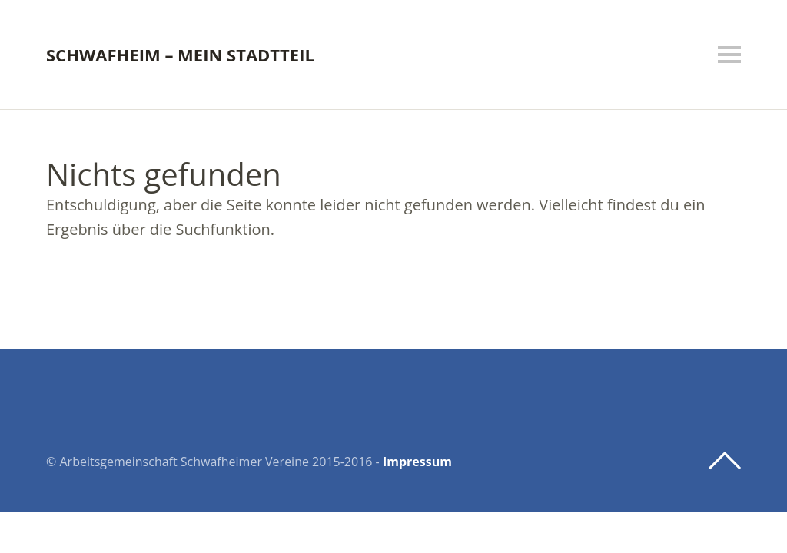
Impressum (417, 461)
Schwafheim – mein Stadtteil (180, 54)
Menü (729, 54)
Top (725, 461)
